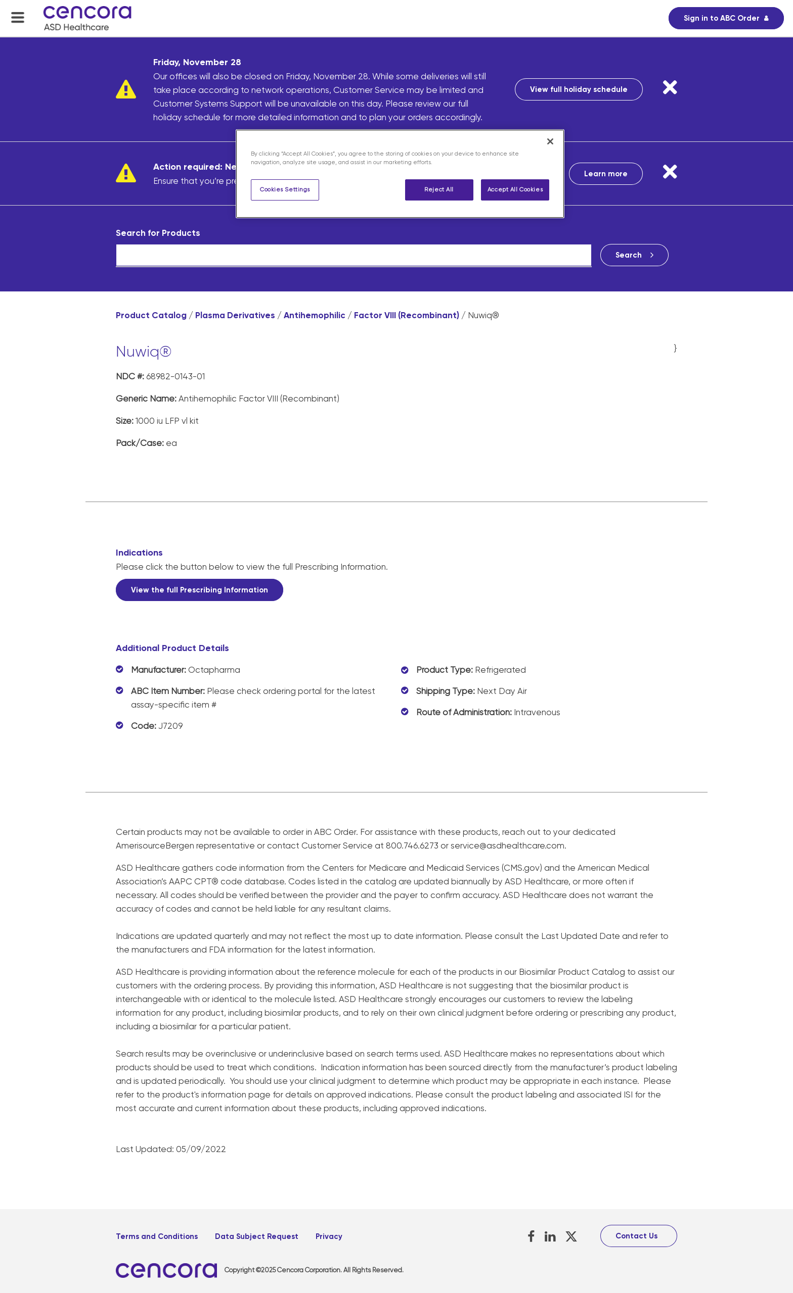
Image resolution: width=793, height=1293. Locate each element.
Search (628, 255)
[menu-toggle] (17, 17)
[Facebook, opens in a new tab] (531, 1236)
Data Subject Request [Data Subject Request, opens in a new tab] (256, 1236)
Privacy (329, 1236)
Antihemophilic (314, 315)
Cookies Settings (285, 189)
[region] (400, 173)
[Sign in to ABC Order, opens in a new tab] (726, 18)
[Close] (550, 141)
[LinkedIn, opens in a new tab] (550, 1236)
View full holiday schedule (579, 89)
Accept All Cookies (515, 189)
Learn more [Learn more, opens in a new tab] (606, 173)
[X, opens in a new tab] (571, 1236)
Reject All (439, 189)
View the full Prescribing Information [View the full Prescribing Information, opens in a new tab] (199, 589)
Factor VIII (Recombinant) (406, 315)
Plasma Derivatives (235, 315)
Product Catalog (151, 315)
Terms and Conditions (157, 1236)
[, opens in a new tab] (170, 1270)
